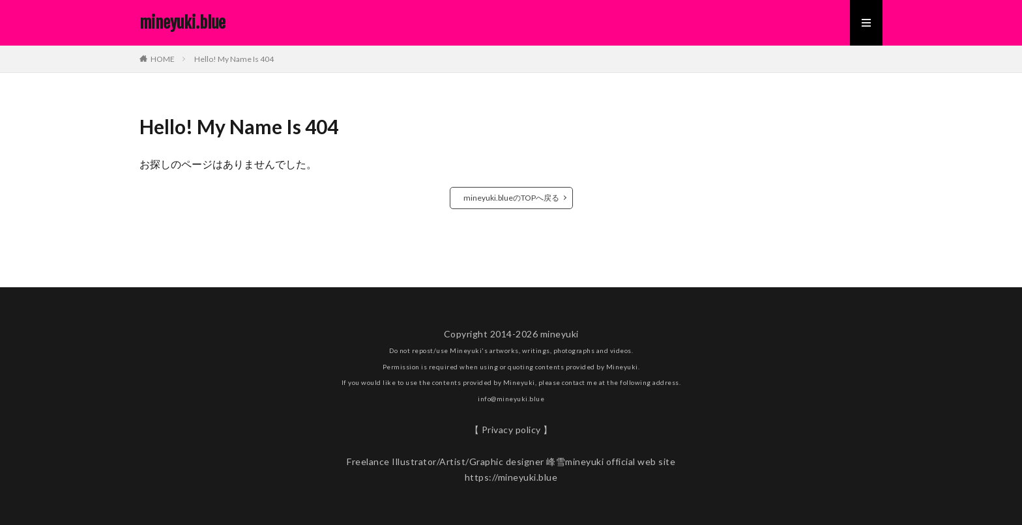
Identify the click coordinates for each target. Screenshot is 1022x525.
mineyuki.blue (182, 23)
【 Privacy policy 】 (511, 429)
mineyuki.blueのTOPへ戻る (511, 198)
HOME (163, 59)
